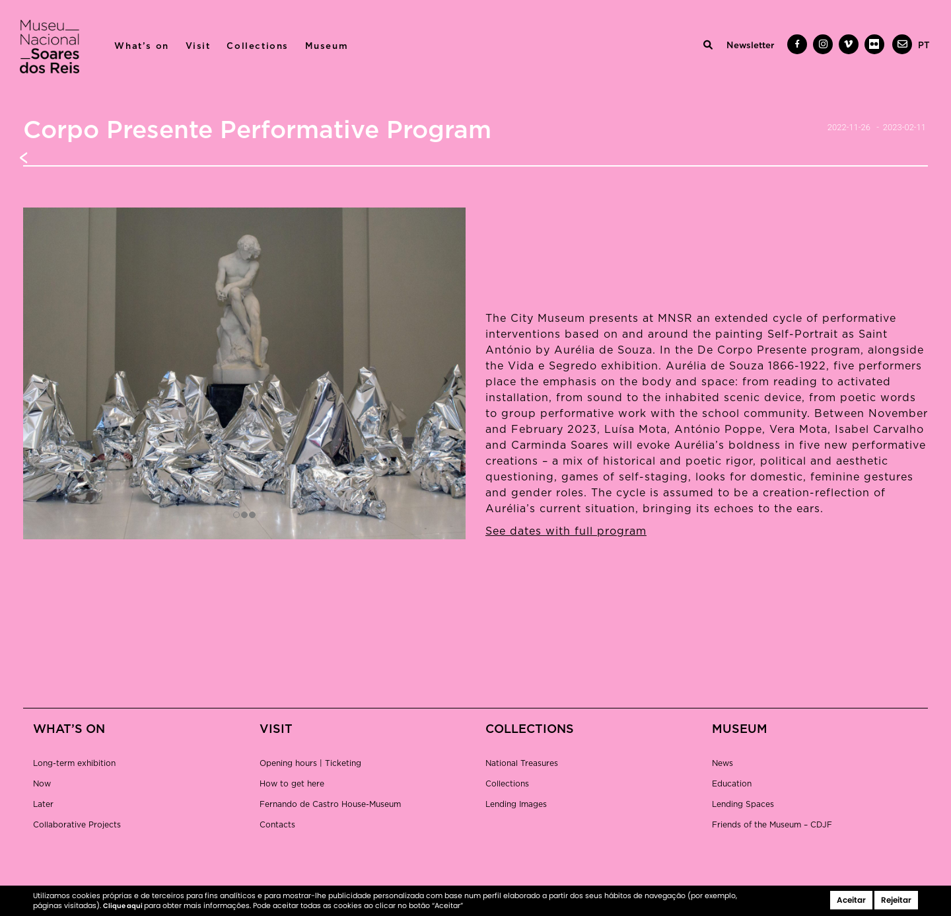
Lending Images (516, 804)
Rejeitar (896, 899)
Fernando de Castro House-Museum (330, 804)
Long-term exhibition (74, 763)
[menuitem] (924, 45)
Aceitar (851, 899)
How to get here (292, 784)
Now (42, 784)
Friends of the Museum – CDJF (772, 825)
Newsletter (750, 45)
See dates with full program (566, 531)
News (722, 763)
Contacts (277, 825)
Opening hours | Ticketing (310, 763)
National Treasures (521, 763)
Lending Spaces (743, 804)
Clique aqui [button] (123, 906)
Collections (258, 46)
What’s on (141, 46)
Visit (198, 46)
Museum (327, 46)
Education (732, 784)
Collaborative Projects (77, 825)
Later (43, 804)
